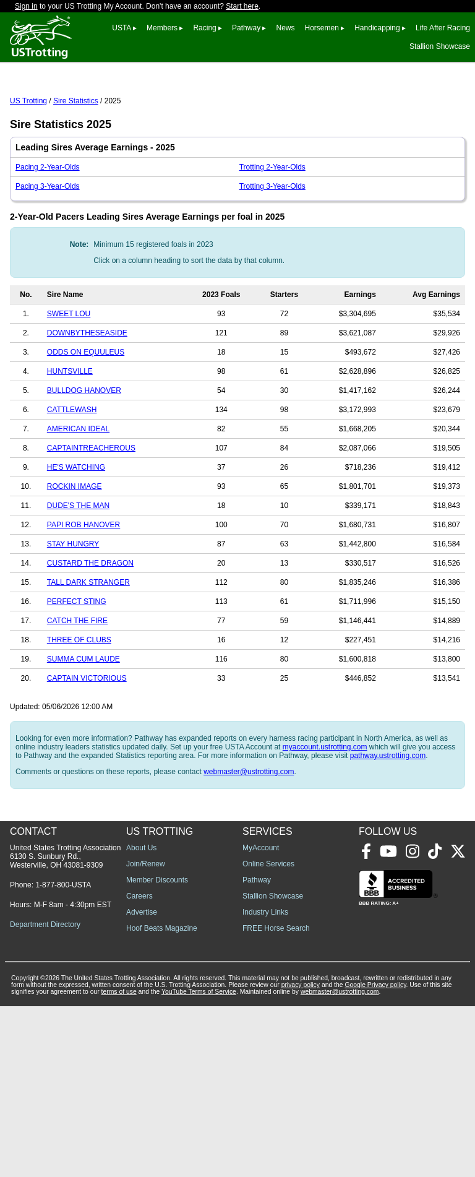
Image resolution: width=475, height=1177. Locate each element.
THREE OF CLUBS (79, 695)
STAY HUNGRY (73, 599)
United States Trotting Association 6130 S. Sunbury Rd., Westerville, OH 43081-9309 (65, 1027)
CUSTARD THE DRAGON (90, 618)
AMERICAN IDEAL (78, 484)
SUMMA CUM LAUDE (83, 714)
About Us (141, 1018)
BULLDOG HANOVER (84, 445)
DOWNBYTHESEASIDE (87, 388)
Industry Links (265, 1083)
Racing (204, 28)
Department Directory (45, 1095)
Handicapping (377, 28)
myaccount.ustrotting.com (325, 802)
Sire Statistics (75, 156)
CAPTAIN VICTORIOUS (87, 733)
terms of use (119, 1162)
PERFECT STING (76, 656)
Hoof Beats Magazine (161, 1099)
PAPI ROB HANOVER (83, 580)
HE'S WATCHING (76, 522)
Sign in (26, 6)
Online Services (268, 1034)
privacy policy (300, 1155)
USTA (121, 28)
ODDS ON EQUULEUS (85, 407)
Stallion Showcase (439, 46)
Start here (242, 6)
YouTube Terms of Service (198, 1162)
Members (162, 28)
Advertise (141, 1083)
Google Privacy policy (375, 1155)
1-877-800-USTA (63, 1055)
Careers (139, 1067)
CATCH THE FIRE (77, 675)
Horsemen (322, 28)
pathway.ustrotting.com (388, 810)
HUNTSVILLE (70, 426)
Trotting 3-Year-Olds (272, 241)
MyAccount (260, 1018)
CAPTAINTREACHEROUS (91, 503)
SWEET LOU (68, 368)
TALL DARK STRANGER (88, 637)
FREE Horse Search (276, 1099)
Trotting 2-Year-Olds (272, 222)
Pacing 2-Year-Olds (47, 222)
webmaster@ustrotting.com (248, 826)
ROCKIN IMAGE (74, 541)
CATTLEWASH (72, 464)
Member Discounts (157, 1050)
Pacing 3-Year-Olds (47, 241)
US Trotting (28, 156)
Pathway (246, 28)
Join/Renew (145, 1034)
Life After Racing (443, 28)
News (285, 28)
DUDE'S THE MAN (78, 560)
